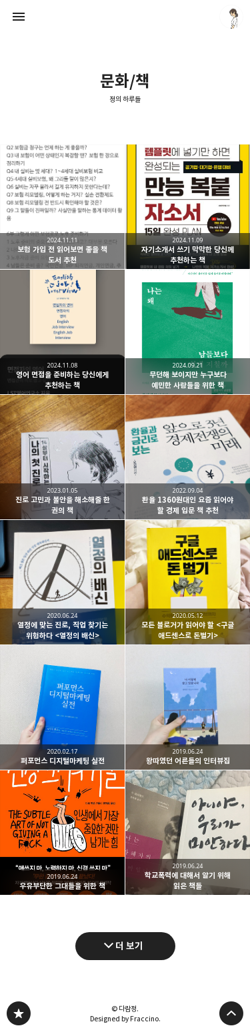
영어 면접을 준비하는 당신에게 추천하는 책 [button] (62, 332)
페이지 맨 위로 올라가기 (231, 1013)
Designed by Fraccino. (125, 1018)
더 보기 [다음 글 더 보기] (129, 945)
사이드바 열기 (19, 17)
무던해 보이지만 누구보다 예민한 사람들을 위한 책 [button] (187, 332)
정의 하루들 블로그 (19, 1013)
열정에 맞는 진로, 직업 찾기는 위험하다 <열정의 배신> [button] (62, 582)
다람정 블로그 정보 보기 (231, 17)
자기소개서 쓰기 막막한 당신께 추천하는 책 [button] (187, 206)
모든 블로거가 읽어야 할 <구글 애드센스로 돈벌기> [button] (187, 582)
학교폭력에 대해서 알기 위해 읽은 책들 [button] (187, 832)
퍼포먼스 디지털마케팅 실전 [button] (62, 707)
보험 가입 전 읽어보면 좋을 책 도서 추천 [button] (62, 206)
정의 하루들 (125, 99)
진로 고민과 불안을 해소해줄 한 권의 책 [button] (62, 457)
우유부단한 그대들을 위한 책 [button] (62, 832)
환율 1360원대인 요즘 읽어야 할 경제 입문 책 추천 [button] (187, 457)
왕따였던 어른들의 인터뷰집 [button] (187, 707)
